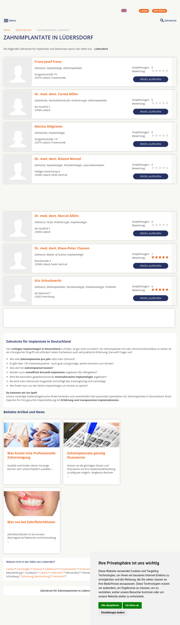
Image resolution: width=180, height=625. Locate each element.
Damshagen (23, 499)
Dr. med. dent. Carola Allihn (56, 94)
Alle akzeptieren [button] (110, 605)
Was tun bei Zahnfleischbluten (135, 454)
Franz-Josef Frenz (48, 61)
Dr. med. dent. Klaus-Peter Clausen (62, 248)
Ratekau (133, 502)
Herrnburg (119, 499)
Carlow (10, 499)
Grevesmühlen (68, 499)
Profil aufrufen (150, 79)
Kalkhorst (133, 499)
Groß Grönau (87, 499)
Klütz (144, 499)
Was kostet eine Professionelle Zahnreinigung (30, 454)
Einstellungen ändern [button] (113, 612)
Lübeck (43, 502)
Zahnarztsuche (23, 29)
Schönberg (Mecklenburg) (35, 506)
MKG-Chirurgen (15, 603)
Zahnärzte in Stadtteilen (46, 605)
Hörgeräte (78, 599)
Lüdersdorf (56, 502)
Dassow (37, 499)
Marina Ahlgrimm (48, 126)
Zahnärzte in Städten (51, 599)
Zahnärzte (170, 20)
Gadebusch (51, 499)
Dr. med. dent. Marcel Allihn (57, 216)
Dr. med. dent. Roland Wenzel (58, 159)
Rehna (144, 502)
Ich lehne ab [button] (132, 605)
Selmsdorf (59, 506)
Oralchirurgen (14, 599)
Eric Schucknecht (48, 280)
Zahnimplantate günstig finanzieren (83, 454)
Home (7, 29)
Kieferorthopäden (16, 607)
